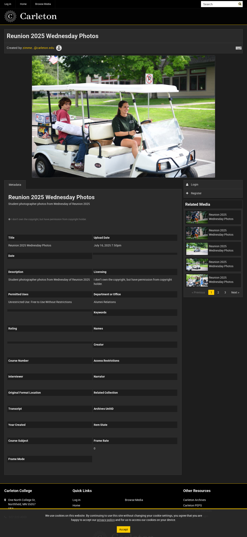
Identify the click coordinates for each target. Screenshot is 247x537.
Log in (7, 3)
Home (23, 3)
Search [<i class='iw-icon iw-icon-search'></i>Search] (240, 3)
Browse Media (43, 3)
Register (194, 193)
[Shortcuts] (238, 47)
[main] (123, 254)
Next (235, 292)
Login (192, 184)
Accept (123, 529)
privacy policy (106, 520)
